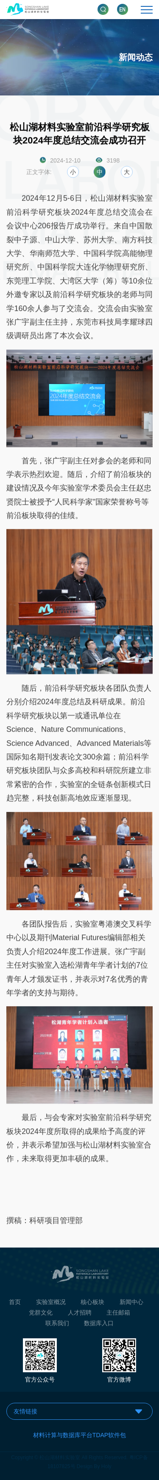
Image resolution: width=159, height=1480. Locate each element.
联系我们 (57, 1326)
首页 (15, 1304)
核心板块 (92, 1304)
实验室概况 (51, 1304)
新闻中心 (131, 1304)
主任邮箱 (118, 1315)
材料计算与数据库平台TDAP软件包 (79, 1435)
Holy (106, 1464)
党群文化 (41, 1315)
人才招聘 (80, 1315)
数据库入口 (99, 1326)
